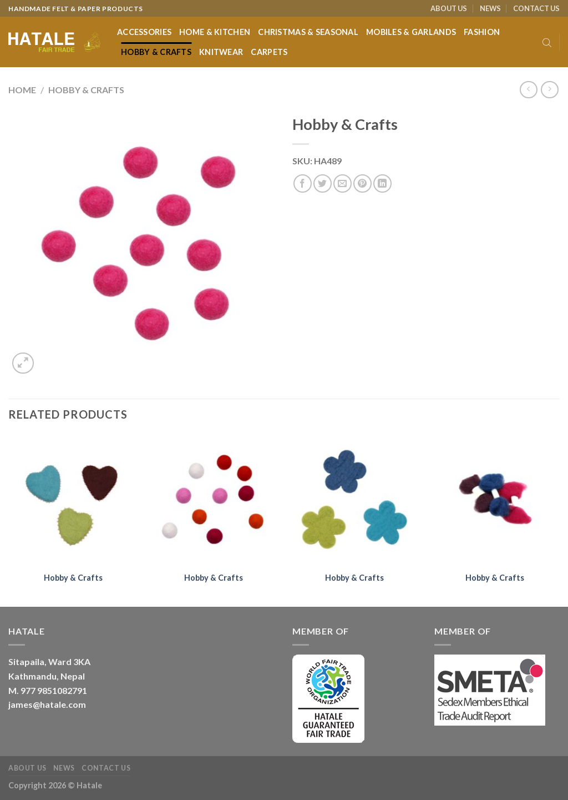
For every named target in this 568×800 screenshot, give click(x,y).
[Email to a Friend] (342, 183)
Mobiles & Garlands (411, 32)
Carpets (269, 52)
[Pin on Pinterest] (362, 183)
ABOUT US (448, 8)
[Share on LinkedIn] (382, 183)
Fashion (482, 32)
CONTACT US (536, 8)
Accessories (144, 32)
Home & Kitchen (214, 32)
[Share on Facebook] (302, 183)
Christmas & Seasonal (308, 32)
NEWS (490, 8)
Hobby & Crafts (156, 52)
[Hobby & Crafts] (73, 500)
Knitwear (221, 52)
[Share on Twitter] (322, 183)
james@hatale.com (47, 704)
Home (22, 89)
